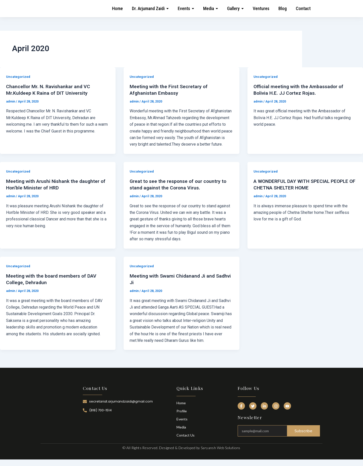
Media (181, 427)
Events (182, 419)
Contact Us (185, 435)
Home (181, 403)
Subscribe (303, 430)
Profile (181, 411)
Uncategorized (18, 77)
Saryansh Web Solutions (220, 448)
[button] (150, 9)
